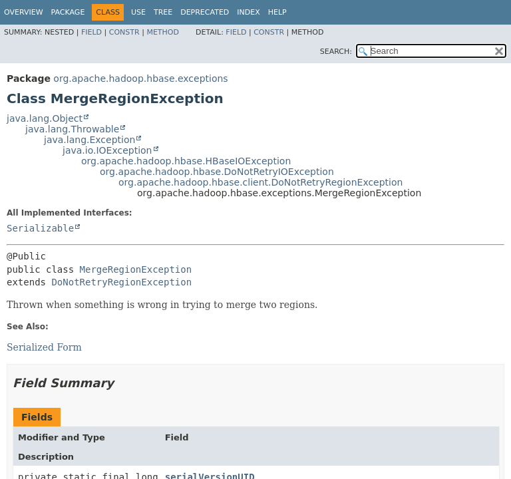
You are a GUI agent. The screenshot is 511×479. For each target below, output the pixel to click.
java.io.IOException (107, 150)
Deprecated (204, 12)
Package (68, 12)
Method (162, 32)
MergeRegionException (136, 269)
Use (138, 12)
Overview (23, 12)
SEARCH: (336, 51)
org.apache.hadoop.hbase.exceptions (140, 78)
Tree (163, 12)
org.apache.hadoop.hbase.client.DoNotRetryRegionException (260, 182)
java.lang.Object (45, 118)
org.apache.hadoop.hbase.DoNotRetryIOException (217, 171)
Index (248, 12)
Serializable (40, 228)
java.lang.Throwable (72, 129)
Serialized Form (44, 347)
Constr (124, 32)
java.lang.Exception (89, 139)
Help (277, 12)
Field (91, 32)
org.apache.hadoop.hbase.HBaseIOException (186, 161)
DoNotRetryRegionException (121, 282)
